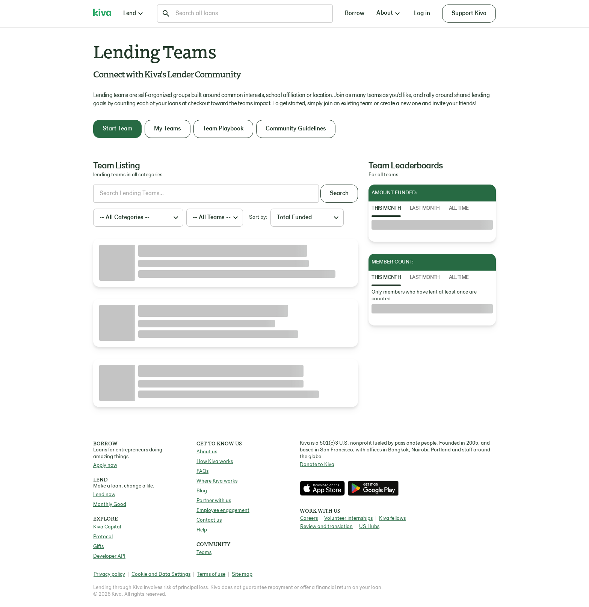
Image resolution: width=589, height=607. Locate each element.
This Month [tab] (386, 208)
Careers (309, 518)
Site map (242, 574)
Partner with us (213, 501)
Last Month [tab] (425, 208)
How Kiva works (214, 462)
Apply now (105, 465)
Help (201, 530)
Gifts (98, 546)
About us (206, 452)
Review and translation (326, 527)
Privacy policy (109, 574)
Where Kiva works (216, 481)
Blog (201, 491)
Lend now (104, 495)
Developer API (109, 556)
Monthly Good (109, 504)
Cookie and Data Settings (160, 574)
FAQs (202, 471)
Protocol (103, 537)
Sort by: (258, 217)
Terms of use (211, 574)
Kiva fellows (392, 518)
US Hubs (369, 527)
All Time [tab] (459, 208)
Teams (203, 553)
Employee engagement (222, 510)
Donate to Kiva (317, 465)
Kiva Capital (107, 527)
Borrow (354, 14)
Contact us (209, 520)
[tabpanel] (432, 225)
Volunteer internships (348, 518)
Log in (422, 14)
